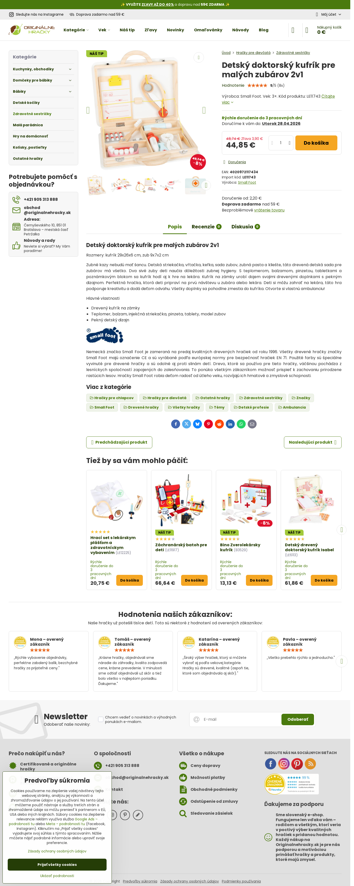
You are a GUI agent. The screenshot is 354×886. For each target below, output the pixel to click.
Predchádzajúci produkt (119, 442)
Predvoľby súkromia (140, 881)
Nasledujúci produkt (313, 442)
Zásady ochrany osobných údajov (189, 881)
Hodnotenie (233, 85)
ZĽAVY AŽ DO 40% (158, 4)
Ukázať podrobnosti (57, 876)
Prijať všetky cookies (57, 864)
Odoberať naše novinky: (67, 724)
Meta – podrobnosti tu (65, 823)
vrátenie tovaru (269, 210)
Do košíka (316, 142)
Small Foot (247, 182)
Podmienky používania (241, 881)
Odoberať (297, 719)
